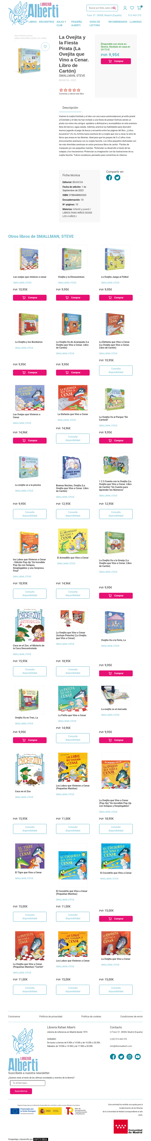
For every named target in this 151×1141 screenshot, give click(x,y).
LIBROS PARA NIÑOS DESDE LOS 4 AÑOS (30, 38)
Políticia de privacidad (50, 1016)
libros (33, 21)
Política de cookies (91, 1016)
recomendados (118, 21)
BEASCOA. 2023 (67, 80)
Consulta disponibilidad (116, 370)
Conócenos (14, 1016)
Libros (16, 36)
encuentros (46, 21)
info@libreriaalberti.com (121, 1046)
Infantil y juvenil (26, 36)
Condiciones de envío (131, 1016)
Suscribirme (21, 1091)
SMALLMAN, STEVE (22, 283)
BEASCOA (78, 182)
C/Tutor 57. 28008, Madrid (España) (126, 1032)
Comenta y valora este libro (71, 94)
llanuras (136, 21)
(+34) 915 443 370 (118, 1039)
